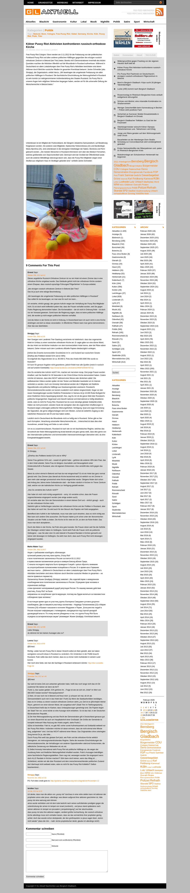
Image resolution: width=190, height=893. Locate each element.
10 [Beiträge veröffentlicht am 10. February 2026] (144, 710)
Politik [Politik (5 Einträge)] (134, 188)
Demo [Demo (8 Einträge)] (144, 169)
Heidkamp (116, 273)
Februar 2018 (146, 467)
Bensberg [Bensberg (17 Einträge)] (137, 161)
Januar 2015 (145, 588)
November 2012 (147, 673)
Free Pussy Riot (63, 34)
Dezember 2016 (147, 512)
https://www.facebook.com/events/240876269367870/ (71, 368)
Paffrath (115, 326)
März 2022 (144, 368)
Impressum (94, 2)
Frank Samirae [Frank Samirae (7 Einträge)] (125, 175)
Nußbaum (116, 316)
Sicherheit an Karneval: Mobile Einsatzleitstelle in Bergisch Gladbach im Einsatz (138, 115)
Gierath (115, 260)
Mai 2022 (144, 362)
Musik (93, 21)
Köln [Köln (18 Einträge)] (156, 178)
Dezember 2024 (147, 277)
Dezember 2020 (147, 391)
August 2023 (145, 329)
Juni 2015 (144, 571)
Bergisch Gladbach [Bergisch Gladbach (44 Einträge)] (149, 734)
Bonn (43, 34)
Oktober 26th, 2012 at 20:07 (36, 549)
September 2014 (147, 601)
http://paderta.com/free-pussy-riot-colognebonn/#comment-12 (75, 781)
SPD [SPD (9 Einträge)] (125, 190)
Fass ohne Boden (119, 254)
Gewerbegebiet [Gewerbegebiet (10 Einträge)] (150, 175)
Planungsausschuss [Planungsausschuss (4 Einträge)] (122, 188)
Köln (96, 34)
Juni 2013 (144, 650)
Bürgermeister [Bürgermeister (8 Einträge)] (150, 165)
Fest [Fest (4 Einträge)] (116, 175)
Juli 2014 (144, 607)
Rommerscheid (118, 336)
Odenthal (116, 319)
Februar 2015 (146, 584)
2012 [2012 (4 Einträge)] (116, 162)
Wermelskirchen (119, 359)
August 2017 (145, 486)
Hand (114, 267)
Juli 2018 (144, 450)
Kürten (115, 290)
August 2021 (145, 375)
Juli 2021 (144, 378)
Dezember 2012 (147, 669)
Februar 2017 (146, 506)
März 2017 (144, 503)
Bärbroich (116, 237)
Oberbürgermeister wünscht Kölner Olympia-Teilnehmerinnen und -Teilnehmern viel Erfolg (136, 128)
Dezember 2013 (147, 630)
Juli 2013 (144, 647)
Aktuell (139, 55)
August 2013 (145, 643)
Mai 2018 (144, 457)
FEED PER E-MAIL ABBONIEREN (140, 14)
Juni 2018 (144, 453)
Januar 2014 (145, 627)
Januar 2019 (145, 437)
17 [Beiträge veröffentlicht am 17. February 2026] (144, 712)
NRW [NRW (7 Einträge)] (116, 184)
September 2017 (147, 483)
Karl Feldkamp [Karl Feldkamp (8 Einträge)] (135, 178)
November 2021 (147, 372)
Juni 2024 (144, 296)
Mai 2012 (144, 692)
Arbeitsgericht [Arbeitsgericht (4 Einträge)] (125, 162)
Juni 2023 (144, 332)
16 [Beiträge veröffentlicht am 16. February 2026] (142, 712)
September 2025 (147, 247)
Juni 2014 (144, 611)
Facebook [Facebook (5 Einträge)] (147, 172)
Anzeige (115, 234)
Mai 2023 (144, 336)
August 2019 (145, 424)
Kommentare (128, 55)
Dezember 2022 (147, 345)
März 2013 (144, 660)
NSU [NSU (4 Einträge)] (122, 185)
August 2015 (145, 565)
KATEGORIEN (119, 227)
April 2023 (144, 339)
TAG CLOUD (150, 55)
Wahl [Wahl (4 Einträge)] (146, 193)
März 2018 (144, 463)
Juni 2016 (144, 532)
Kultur (73, 21)
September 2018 (147, 444)
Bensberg (116, 241)
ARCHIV (144, 227)
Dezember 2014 (147, 591)
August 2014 (145, 604)
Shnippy (31, 674)
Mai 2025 (144, 260)
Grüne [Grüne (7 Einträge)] (117, 178)
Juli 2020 (144, 408)
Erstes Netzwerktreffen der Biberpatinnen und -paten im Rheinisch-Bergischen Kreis (139, 149)
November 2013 (147, 633)
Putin (34, 36)
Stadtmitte (116, 355)
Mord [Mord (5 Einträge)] (156, 182)
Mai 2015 (144, 575)
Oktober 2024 (146, 283)
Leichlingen (117, 293)
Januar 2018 (145, 470)
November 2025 (147, 241)
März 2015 (144, 581)
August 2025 (145, 251)
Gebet (74, 34)
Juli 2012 (144, 686)
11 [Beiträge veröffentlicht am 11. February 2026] (146, 710)
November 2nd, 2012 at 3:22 (36, 778)
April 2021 (144, 385)
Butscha (115, 251)
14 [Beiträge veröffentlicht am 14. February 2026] (154, 710)
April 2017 (144, 499)
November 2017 (147, 476)
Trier (40, 36)
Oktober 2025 (146, 244)
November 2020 (147, 395)
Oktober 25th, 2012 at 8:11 (36, 275)
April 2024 (144, 303)
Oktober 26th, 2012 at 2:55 (36, 336)
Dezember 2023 (147, 316)
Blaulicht (44, 21)
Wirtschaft (149, 21)
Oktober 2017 (146, 480)
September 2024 (147, 287)
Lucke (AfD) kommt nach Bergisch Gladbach (136, 89)
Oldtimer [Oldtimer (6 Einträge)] (128, 184)
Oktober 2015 (146, 558)
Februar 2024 (146, 309)
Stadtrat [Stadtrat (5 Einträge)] (132, 191)
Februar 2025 (146, 270)
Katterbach (116, 280)
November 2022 (147, 349)
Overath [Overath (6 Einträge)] (137, 184)
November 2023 (147, 319)
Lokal (84, 21)
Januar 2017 (145, 509)
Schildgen (116, 349)
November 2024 (147, 280)
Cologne (51, 34)
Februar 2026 (146, 231)
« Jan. (142, 718)
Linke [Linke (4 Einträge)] (116, 182)
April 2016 (144, 539)
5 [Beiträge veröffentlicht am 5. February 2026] (148, 707)
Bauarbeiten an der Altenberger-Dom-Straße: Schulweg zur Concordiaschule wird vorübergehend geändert (139, 142)
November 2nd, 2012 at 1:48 (37, 676)
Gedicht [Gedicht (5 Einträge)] (137, 175)
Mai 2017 (144, 496)
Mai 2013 (144, 653)
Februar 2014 (146, 624)
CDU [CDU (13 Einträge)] (117, 169)
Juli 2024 (144, 293)
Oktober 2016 (146, 519)
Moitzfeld (116, 306)
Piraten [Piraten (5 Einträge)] (145, 184)
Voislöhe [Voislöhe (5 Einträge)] (140, 193)
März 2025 (144, 267)
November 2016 (147, 516)
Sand (114, 342)
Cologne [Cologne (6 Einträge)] (124, 169)
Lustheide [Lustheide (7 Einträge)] (124, 181)
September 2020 (147, 401)
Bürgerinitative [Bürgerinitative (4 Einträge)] (135, 166)
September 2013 (147, 640)
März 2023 (144, 342)
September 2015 (147, 561)
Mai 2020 (144, 414)
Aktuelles (31, 21)
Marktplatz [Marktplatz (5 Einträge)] (148, 182)
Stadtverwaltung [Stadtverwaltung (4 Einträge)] (143, 191)
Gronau (115, 264)
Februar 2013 (146, 663)
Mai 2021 (144, 381)
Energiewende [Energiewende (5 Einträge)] (136, 172)
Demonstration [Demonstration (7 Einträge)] (121, 172)
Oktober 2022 (146, 352)
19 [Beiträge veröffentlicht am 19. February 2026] (149, 712)
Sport (137, 21)
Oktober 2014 (146, 597)
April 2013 (144, 656)
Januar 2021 (145, 388)
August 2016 (145, 525)
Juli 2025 (144, 254)
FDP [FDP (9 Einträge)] (155, 172)
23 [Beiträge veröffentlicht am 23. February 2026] (142, 715)
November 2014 (147, 594)
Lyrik (114, 303)
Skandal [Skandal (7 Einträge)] (118, 190)
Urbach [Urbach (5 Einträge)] (154, 191)
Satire (127, 21)
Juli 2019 (144, 427)
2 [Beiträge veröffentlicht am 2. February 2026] (141, 707)
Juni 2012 (144, 689)
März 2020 (144, 421)
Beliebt (116, 55)
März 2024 (144, 306)
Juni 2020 (144, 411)
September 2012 (147, 679)
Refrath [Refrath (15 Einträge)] (151, 187)
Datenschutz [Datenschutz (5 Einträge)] (135, 169)
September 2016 (147, 522)
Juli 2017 (144, 489)
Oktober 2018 (146, 440)
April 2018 (144, 460)
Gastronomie (59, 21)
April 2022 (144, 365)
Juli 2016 (144, 529)
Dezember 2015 (147, 552)
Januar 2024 (145, 313)
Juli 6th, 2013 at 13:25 (35, 791)
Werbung (62, 2)
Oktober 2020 (146, 398)
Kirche (90, 34)
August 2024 (145, 290)
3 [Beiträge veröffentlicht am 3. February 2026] (143, 707)
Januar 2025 (145, 273)
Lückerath (116, 300)
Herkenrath (116, 277)
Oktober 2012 (146, 676)
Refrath (115, 332)
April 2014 (144, 617)
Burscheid (116, 247)
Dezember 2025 (147, 237)
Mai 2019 (144, 431)
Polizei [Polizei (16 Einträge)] (142, 187)
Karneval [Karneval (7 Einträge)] (148, 178)
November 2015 (147, 555)
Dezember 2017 (147, 473)
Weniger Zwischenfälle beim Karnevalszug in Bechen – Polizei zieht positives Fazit (139, 109)
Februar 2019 (146, 434)
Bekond (36, 34)
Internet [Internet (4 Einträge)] (124, 179)
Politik (116, 21)
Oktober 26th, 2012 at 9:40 (36, 448)
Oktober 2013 (146, 637)
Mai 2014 (144, 614)
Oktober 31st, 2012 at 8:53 (36, 643)
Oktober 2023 (146, 323)
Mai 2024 (144, 300)
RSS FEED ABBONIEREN (143, 10)
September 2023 (147, 326)
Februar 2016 (146, 545)
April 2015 (144, 578)
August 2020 (145, 404)
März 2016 (144, 542)
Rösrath (115, 339)
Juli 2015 (144, 568)
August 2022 (145, 355)
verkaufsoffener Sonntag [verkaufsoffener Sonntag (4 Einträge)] (124, 193)
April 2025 (144, 264)
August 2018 (145, 447)
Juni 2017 (144, 493)
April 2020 (144, 417)
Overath (115, 323)
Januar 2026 (145, 234)
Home (30, 2)
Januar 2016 (145, 548)
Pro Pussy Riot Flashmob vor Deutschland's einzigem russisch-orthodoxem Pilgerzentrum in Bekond (137, 76)
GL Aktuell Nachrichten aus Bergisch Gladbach (56, 890)
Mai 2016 (144, 535)
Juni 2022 (144, 359)
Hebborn (115, 270)
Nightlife (104, 21)
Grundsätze (45, 2)
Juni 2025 (144, 257)
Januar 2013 (145, 666)
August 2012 (145, 683)
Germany (82, 34)
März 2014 (144, 620)
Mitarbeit (78, 2)
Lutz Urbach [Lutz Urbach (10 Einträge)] (136, 181)
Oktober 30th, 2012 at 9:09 (36, 627)
